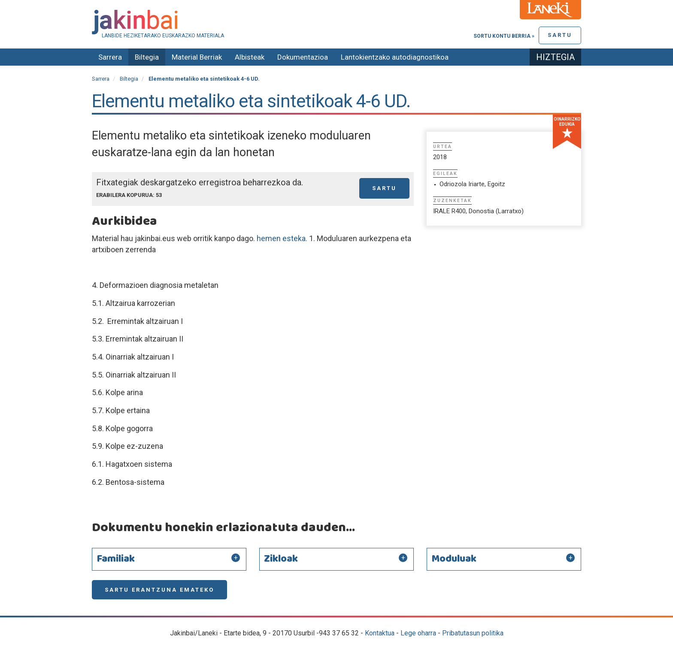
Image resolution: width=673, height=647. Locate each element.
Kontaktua (379, 633)
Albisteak (249, 57)
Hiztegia (555, 57)
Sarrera (110, 57)
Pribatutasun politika (472, 633)
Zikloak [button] (281, 559)
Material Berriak (197, 57)
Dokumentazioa (302, 57)
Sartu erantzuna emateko (159, 590)
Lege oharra (418, 633)
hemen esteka (281, 238)
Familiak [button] (116, 559)
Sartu (560, 35)
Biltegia (147, 57)
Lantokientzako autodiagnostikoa (395, 57)
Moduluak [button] (453, 559)
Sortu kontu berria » (503, 36)
